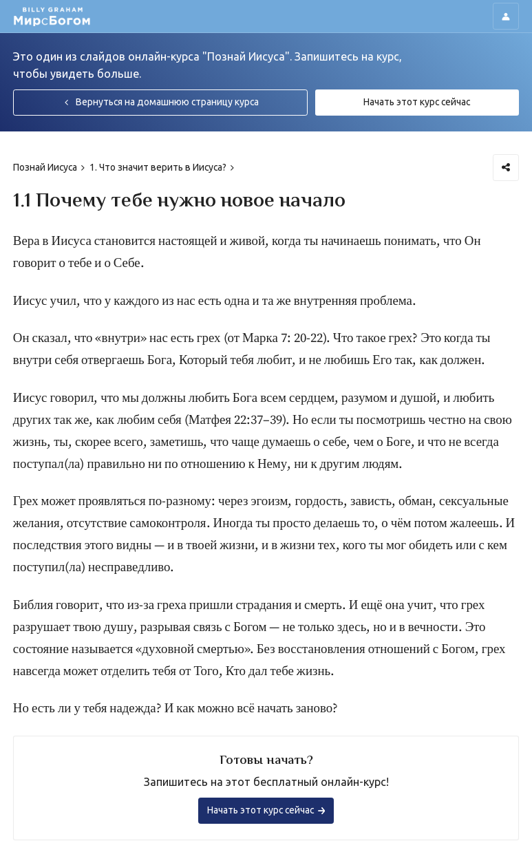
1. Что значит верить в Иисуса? (157, 167)
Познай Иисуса (45, 167)
